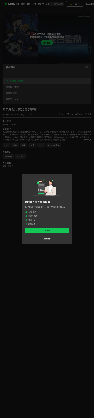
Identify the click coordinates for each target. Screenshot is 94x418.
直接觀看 (47, 238)
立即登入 (47, 230)
